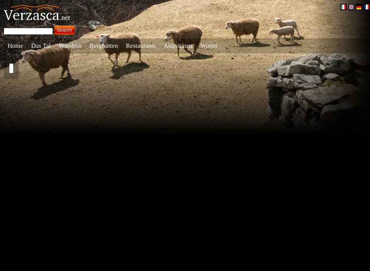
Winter (209, 45)
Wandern (70, 45)
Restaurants (141, 45)
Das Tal (41, 45)
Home (15, 45)
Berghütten (104, 45)
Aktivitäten (178, 45)
